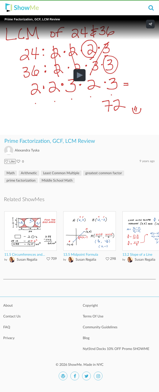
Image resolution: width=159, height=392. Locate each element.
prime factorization (21, 180)
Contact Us (12, 316)
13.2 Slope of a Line (137, 254)
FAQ (6, 327)
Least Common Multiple (61, 173)
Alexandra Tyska (27, 150)
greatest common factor (103, 173)
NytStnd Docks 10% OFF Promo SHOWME (116, 349)
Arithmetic (29, 173)
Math (10, 173)
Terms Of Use (93, 316)
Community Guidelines (100, 327)
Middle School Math (57, 180)
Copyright (90, 305)
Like (10, 161)
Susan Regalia (27, 259)
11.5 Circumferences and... (24, 254)
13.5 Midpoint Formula (80, 254)
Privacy (9, 338)
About (8, 305)
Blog (86, 338)
